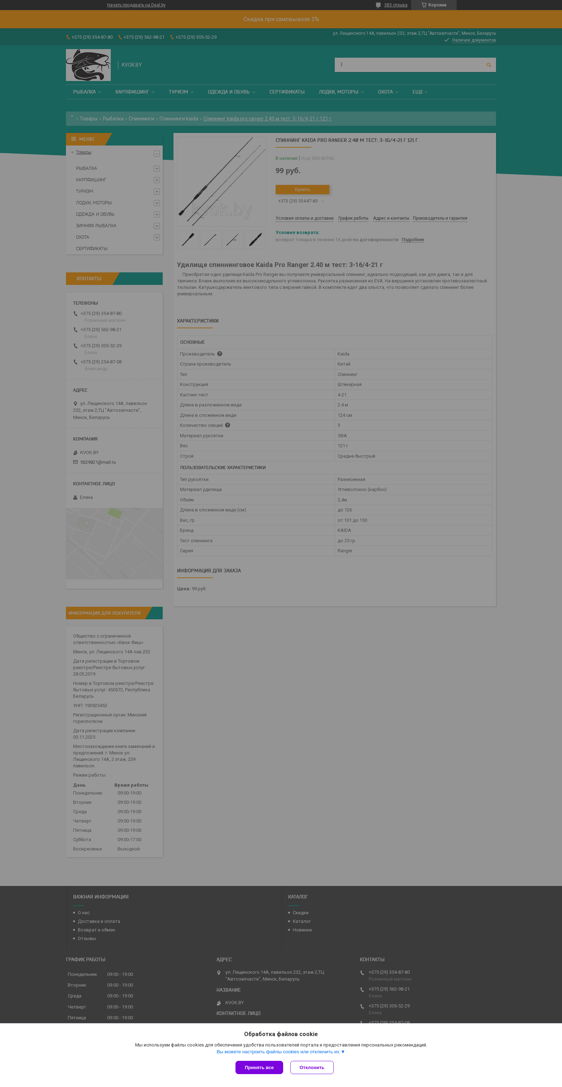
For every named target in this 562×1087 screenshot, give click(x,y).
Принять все (259, 1067)
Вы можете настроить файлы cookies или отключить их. (278, 1051)
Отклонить (312, 1067)
